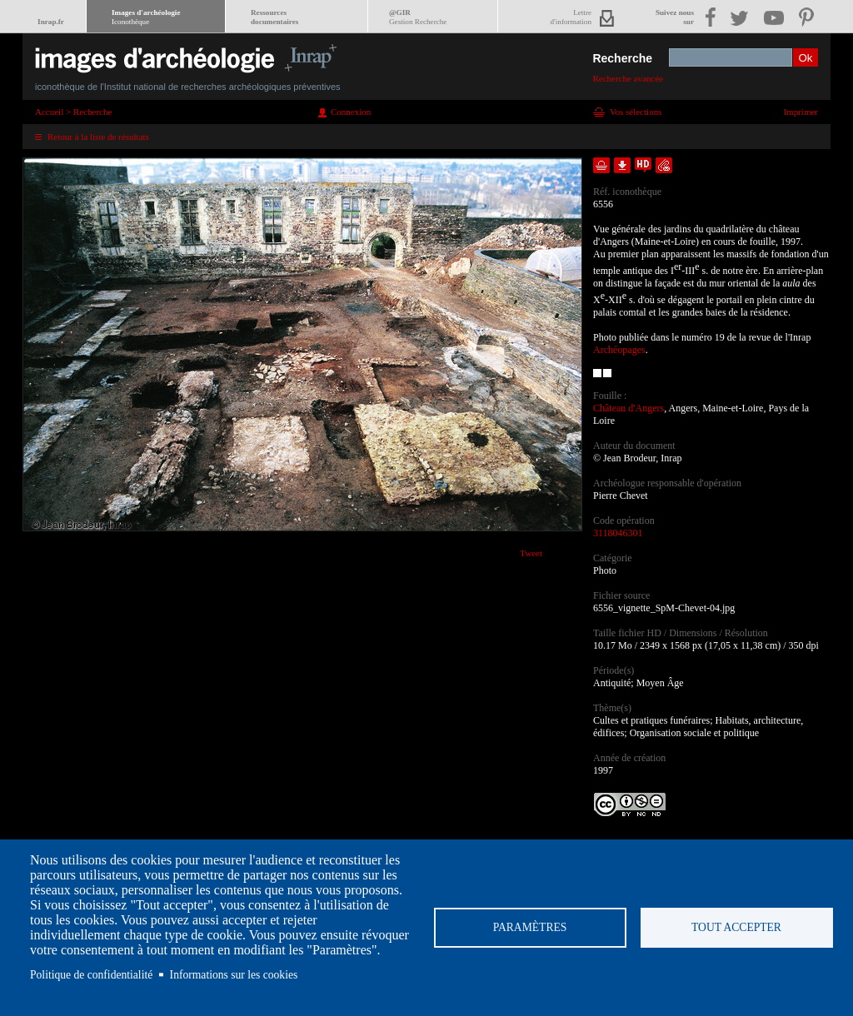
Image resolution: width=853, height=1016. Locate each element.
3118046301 (618, 533)
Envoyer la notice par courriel (664, 165)
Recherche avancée (627, 78)
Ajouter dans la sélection (601, 165)
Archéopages (619, 350)
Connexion (351, 112)
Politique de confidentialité (91, 975)
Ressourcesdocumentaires (274, 17)
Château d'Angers (628, 408)
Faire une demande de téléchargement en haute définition (643, 165)
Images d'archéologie (146, 17)
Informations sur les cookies (234, 975)
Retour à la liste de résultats (98, 137)
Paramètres (530, 927)
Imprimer (800, 112)
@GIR (417, 17)
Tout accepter (736, 927)
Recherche (622, 58)
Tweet (531, 553)
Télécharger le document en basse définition (622, 165)
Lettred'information (571, 17)
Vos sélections (635, 112)
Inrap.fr (50, 21)
